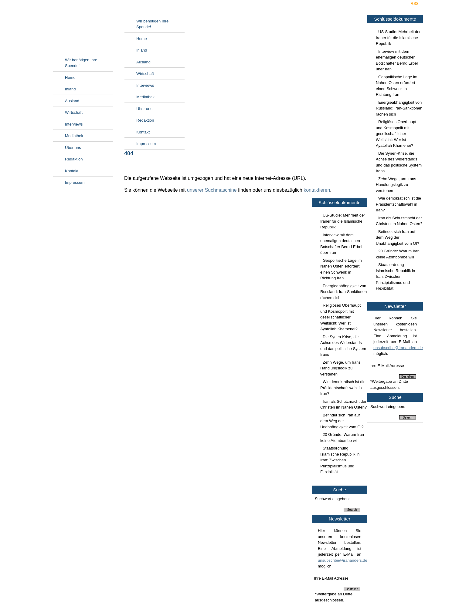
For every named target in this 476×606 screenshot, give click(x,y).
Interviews (74, 124)
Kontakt (71, 171)
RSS (414, 3)
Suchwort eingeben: (387, 406)
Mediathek (74, 135)
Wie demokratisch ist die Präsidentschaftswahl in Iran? (398, 204)
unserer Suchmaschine (212, 190)
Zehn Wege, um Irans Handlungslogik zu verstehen (396, 185)
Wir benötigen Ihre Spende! (81, 63)
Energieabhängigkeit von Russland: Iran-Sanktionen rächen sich (399, 108)
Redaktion (74, 159)
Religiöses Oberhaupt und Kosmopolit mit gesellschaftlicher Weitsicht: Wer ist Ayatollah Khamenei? (396, 134)
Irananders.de (83, 29)
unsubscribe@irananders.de (398, 347)
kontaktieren (317, 190)
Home (70, 77)
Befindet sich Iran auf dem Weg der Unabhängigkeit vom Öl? (397, 237)
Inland (70, 89)
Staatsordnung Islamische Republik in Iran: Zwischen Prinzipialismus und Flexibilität (395, 276)
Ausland (72, 101)
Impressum (74, 182)
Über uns (73, 147)
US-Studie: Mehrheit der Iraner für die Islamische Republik (398, 37)
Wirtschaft (74, 112)
